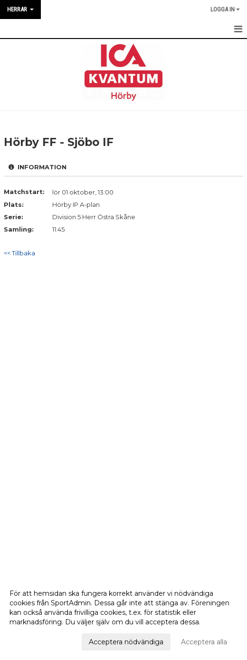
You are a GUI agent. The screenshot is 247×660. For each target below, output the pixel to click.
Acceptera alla (204, 642)
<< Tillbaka (19, 253)
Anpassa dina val (37, 640)
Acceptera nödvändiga (126, 642)
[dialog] (123, 617)
